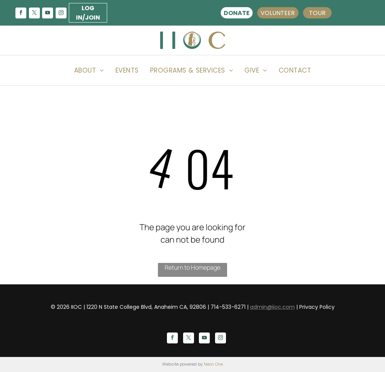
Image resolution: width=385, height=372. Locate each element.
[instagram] (61, 13)
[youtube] (48, 13)
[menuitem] (89, 70)
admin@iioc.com (272, 307)
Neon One (213, 364)
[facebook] (20, 13)
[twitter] (34, 13)
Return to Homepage (192, 267)
